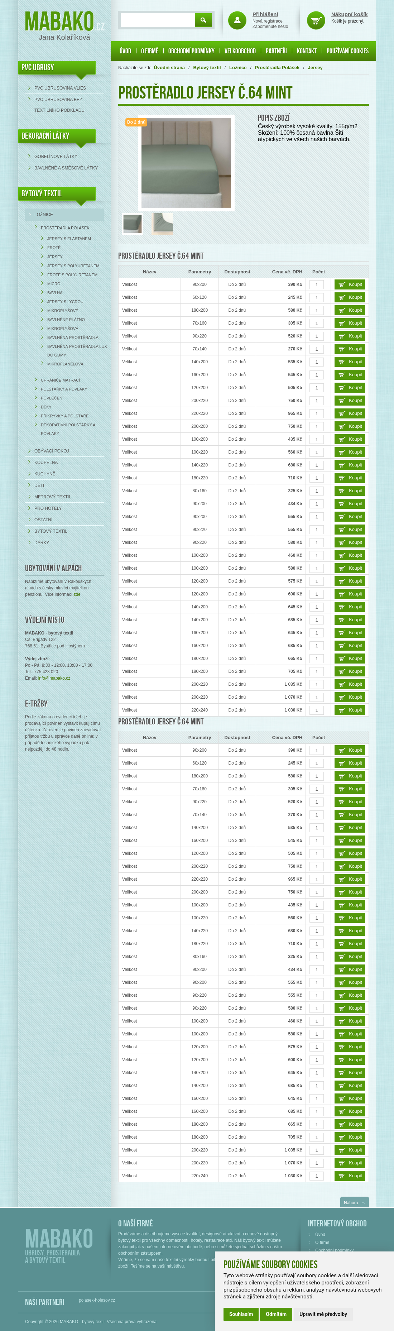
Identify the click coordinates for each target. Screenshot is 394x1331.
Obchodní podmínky (191, 51)
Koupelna (46, 462)
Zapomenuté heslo (270, 26)
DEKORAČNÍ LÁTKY (45, 136)
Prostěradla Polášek (65, 228)
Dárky (41, 542)
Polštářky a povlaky (64, 389)
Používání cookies (348, 51)
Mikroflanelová (65, 364)
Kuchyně (45, 474)
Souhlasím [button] (241, 1314)
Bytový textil (41, 193)
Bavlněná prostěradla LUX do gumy (77, 350)
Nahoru (351, 1202)
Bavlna (55, 293)
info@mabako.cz (54, 678)
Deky (46, 407)
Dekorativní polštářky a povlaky (68, 429)
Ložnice (43, 214)
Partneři (276, 51)
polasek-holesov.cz (97, 1300)
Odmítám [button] (276, 1314)
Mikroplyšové (62, 310)
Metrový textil (52, 496)
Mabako (59, 22)
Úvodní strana (169, 67)
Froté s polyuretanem (72, 275)
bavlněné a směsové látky (66, 168)
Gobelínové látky (55, 156)
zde (76, 594)
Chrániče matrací (60, 380)
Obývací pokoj (51, 451)
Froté (54, 247)
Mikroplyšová (62, 328)
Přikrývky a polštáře (65, 416)
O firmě (149, 51)
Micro (54, 284)
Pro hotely (48, 508)
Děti (39, 485)
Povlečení (52, 398)
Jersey (55, 257)
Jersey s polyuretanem (73, 266)
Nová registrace (268, 21)
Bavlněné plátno (66, 319)
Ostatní (43, 519)
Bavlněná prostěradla (72, 337)
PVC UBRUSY (37, 67)
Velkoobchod (240, 51)
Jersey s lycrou (65, 302)
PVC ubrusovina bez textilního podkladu (59, 105)
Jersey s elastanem (69, 238)
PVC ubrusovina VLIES (60, 88)
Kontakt (307, 51)
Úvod (125, 51)
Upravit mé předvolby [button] (323, 1314)
